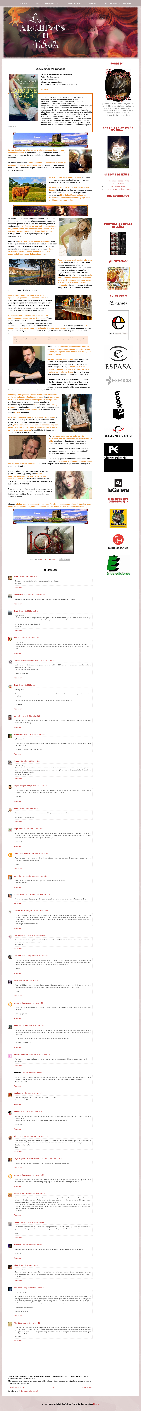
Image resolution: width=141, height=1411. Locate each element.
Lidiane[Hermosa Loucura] (24, 660)
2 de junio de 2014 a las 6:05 (37, 786)
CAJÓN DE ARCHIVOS (77, 3)
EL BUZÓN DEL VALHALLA (120, 3)
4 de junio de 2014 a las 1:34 (32, 1245)
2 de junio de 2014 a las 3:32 (34, 595)
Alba (15, 1323)
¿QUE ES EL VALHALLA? (44, 3)
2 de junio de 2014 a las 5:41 (30, 761)
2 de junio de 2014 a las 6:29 (36, 829)
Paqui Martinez (19, 829)
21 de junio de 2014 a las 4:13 (29, 1323)
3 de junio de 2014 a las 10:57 (38, 1136)
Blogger (96, 1404)
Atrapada (17, 1245)
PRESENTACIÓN (25, 3)
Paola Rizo (18, 1025)
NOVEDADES (94, 3)
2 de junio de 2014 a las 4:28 (29, 716)
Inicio (52, 1387)
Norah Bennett (19, 876)
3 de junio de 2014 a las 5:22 (33, 1025)
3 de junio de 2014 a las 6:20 (39, 1054)
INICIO (13, 3)
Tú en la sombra (119, 184)
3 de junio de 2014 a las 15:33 (33, 1175)
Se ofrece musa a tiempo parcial (119, 189)
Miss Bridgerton (20, 1136)
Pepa (16, 808)
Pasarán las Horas (21, 1054)
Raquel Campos (20, 786)
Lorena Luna (19, 1222)
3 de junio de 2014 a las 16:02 (35, 1193)
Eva (15, 611)
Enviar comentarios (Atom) (28, 1391)
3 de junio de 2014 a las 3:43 (32, 1003)
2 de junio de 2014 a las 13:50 (37, 956)
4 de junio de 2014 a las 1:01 (34, 1222)
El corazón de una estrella (119, 181)
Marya (16, 716)
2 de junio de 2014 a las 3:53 (45, 660)
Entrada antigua (86, 1387)
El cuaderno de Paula (119, 186)
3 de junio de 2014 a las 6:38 (32, 1073)
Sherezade (18, 1288)
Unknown (17, 1003)
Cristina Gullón (20, 956)
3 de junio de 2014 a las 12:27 (51, 1159)
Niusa (16, 980)
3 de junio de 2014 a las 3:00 (29, 980)
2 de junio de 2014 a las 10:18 (37, 911)
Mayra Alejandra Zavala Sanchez (26, 1159)
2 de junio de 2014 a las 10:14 (39, 894)
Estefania (17, 1093)
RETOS (104, 3)
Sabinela (17, 1111)
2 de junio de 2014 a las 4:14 (27, 685)
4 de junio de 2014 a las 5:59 (33, 1288)
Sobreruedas (19, 1193)
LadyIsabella (19, 935)
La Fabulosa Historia (22, 853)
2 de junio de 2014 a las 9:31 (36, 876)
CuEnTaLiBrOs (19, 911)
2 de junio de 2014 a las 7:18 (41, 853)
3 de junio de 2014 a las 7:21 (32, 1093)
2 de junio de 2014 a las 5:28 (34, 734)
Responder (18, 588)
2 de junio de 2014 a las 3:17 (28, 576)
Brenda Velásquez (21, 894)
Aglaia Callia (18, 734)
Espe (16, 576)
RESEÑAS (61, 3)
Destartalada (19, 595)
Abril (15, 638)
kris (15, 1265)
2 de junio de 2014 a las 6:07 (28, 808)
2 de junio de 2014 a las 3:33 (28, 638)
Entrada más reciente (16, 1387)
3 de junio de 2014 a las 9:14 (31, 1111)
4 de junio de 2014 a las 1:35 (27, 1265)
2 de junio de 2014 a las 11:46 (35, 935)
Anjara (16, 761)
